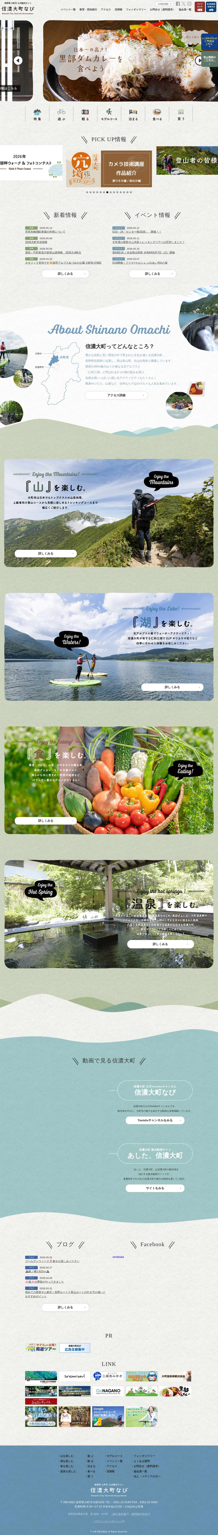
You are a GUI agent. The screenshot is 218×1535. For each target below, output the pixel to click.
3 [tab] (94, 192)
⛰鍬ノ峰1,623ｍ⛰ (37, 1271)
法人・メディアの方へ (147, 1476)
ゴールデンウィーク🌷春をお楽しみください (52, 1261)
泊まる (91, 1466)
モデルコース (114, 1456)
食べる (91, 1471)
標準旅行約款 (140, 1514)
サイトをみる (155, 1188)
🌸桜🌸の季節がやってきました (44, 1281)
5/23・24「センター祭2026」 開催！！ (136, 231)
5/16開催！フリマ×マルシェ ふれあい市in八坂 (140, 262)
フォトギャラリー (136, 9)
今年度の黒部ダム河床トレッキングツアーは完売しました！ (148, 242)
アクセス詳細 (116, 395)
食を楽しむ (67, 1466)
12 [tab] (124, 192)
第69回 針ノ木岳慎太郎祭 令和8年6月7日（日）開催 (143, 252)
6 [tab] (104, 192)
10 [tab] (117, 192)
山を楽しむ (67, 1456)
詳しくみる (65, 273)
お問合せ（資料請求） (162, 9)
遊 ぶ (90, 1456)
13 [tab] (127, 192)
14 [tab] (130, 192)
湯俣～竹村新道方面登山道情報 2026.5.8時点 (53, 252)
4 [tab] (97, 192)
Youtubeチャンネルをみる (155, 1120)
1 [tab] (87, 192)
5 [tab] (100, 192)
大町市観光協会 (118, 1257)
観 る (90, 1461)
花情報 (118, 9)
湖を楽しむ (67, 1461)
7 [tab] (107, 192)
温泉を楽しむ (68, 1471)
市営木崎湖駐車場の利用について (45, 231)
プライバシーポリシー (108, 1521)
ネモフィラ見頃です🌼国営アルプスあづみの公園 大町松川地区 (63, 262)
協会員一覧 (185, 9)
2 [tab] (90, 192)
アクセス (106, 9)
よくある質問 (142, 1461)
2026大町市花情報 (36, 242)
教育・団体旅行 (88, 9)
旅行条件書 (119, 1514)
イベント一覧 (68, 9)
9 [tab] (114, 192)
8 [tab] (110, 192)
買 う (90, 1476)
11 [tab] (120, 192)
